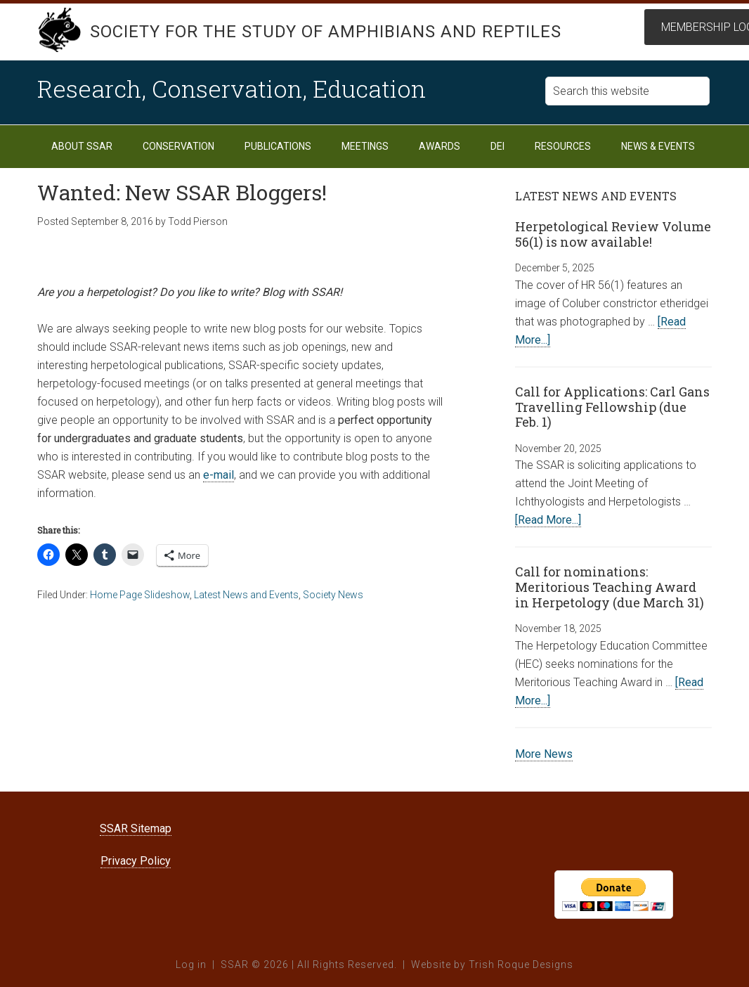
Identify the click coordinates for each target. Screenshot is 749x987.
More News (544, 754)
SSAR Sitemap (135, 828)
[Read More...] (548, 520)
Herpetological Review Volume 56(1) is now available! (613, 234)
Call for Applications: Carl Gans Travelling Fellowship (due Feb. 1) (612, 406)
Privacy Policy (135, 860)
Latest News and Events (246, 594)
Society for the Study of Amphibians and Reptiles (325, 31)
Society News (333, 594)
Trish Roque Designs (521, 964)
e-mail (218, 475)
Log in (191, 964)
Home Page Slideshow (140, 594)
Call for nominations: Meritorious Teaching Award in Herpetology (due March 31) (609, 586)
